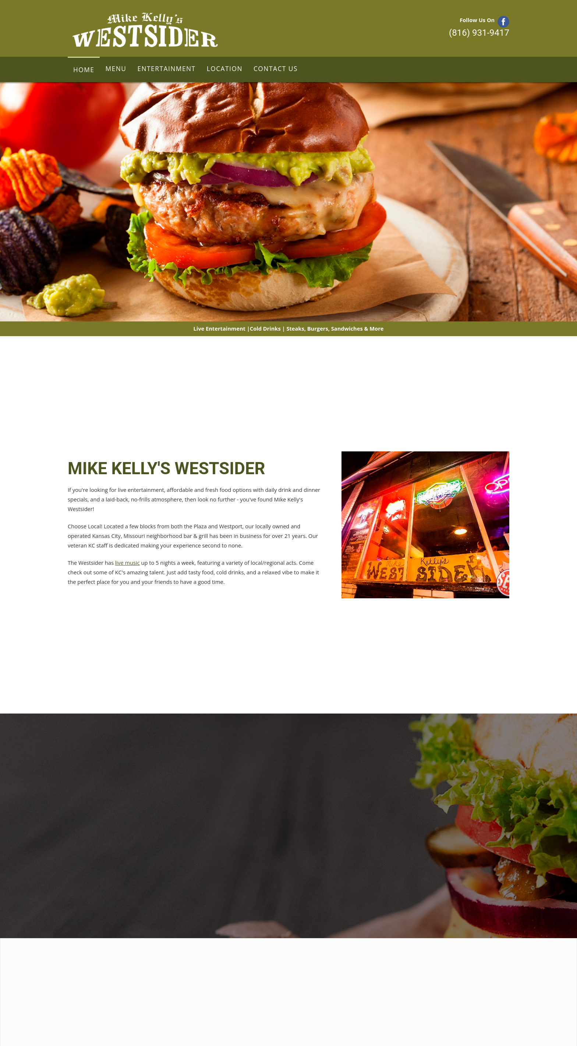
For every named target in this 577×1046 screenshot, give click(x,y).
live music (127, 562)
